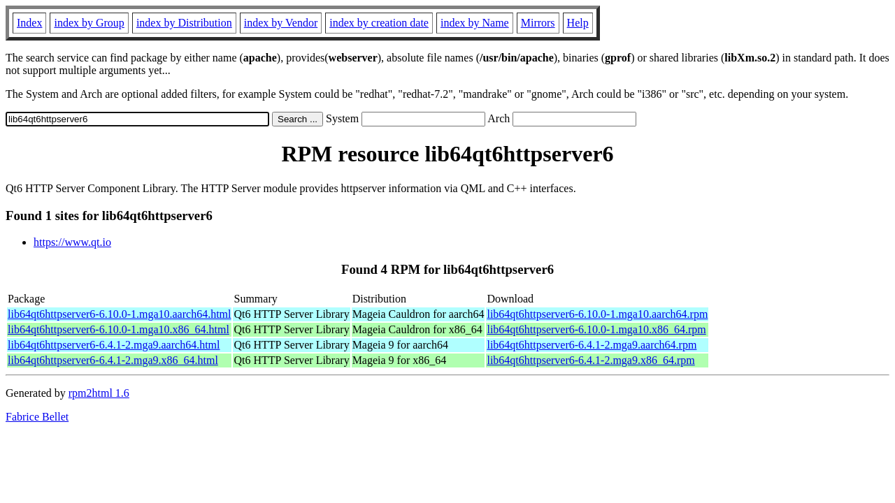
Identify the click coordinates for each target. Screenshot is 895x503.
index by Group (89, 23)
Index (29, 23)
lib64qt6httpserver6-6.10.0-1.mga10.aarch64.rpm (597, 314)
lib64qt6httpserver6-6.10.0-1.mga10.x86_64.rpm (596, 329)
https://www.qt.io (72, 242)
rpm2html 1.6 (99, 393)
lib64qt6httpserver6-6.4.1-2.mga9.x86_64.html (113, 360)
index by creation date (379, 23)
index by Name (475, 23)
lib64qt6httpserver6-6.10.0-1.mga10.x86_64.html (118, 329)
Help (578, 23)
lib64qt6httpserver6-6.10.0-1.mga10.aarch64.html (119, 314)
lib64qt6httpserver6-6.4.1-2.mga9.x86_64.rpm (590, 360)
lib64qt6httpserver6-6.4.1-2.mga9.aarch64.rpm (591, 345)
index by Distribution (184, 23)
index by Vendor (280, 23)
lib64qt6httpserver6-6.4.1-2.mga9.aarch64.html (114, 345)
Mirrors (538, 23)
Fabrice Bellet (37, 417)
